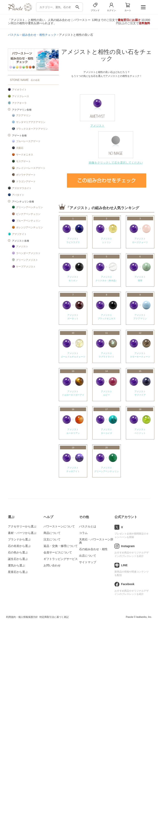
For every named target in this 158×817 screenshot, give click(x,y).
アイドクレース (20, 96)
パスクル (13, 34)
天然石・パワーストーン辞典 (96, 541)
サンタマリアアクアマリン (30, 122)
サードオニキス (24, 154)
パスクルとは (87, 526)
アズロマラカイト (22, 188)
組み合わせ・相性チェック (39, 34)
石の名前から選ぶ (19, 546)
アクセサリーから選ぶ (22, 526)
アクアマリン (23, 115)
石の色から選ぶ (18, 552)
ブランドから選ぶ (19, 539)
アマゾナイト (19, 234)
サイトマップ (87, 562)
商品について (52, 533)
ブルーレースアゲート (28, 141)
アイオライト (19, 89)
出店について (87, 555)
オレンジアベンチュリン (29, 227)
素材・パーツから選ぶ (22, 533)
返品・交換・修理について (61, 546)
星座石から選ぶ (18, 572)
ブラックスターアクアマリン (32, 128)
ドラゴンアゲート (26, 181)
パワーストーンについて (59, 526)
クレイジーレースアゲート (30, 168)
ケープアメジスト (26, 266)
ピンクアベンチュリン (28, 214)
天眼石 (19, 148)
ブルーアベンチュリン (28, 220)
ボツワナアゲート (26, 174)
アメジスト (22, 246)
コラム (83, 533)
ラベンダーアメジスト (28, 253)
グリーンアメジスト (27, 260)
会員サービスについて (58, 552)
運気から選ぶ (16, 565)
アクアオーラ (19, 103)
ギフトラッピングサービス (61, 559)
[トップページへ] (20, 10)
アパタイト (18, 194)
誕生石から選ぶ (18, 559)
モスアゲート (23, 161)
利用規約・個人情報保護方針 (22, 617)
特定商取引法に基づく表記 (54, 617)
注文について (52, 539)
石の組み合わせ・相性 (93, 549)
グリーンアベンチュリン (29, 207)
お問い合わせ (52, 565)
